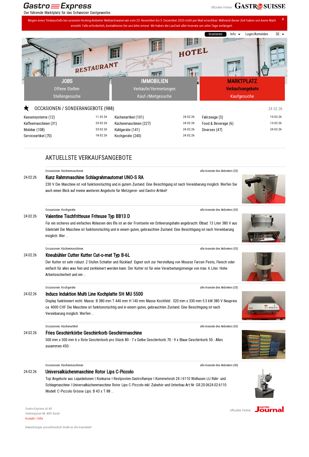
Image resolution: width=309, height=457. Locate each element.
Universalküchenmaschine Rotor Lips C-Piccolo (89, 372)
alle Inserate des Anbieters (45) (219, 365)
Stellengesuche (67, 96)
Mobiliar (29, 129)
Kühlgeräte (122, 129)
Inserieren (215, 34)
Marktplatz (242, 81)
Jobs (66, 81)
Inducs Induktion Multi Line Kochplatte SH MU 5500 (94, 294)
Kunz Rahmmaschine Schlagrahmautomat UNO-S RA (94, 177)
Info (233, 34)
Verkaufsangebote (242, 88)
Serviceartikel (34, 136)
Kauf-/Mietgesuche (154, 96)
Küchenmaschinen (127, 123)
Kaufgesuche (242, 96)
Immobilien (154, 81)
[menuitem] (215, 34)
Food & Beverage (215, 123)
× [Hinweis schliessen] (283, 19)
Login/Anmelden (257, 34)
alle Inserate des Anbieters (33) (219, 171)
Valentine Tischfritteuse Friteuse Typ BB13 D (87, 216)
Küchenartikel (124, 117)
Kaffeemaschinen (37, 123)
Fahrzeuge (210, 117)
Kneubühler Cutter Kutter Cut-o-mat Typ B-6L (87, 255)
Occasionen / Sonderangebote (64, 108)
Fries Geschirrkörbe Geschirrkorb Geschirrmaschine (93, 333)
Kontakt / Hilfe (34, 418)
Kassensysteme (36, 117)
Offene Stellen (66, 88)
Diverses (208, 129)
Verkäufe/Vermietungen (154, 88)
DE (278, 34)
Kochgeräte (123, 136)
